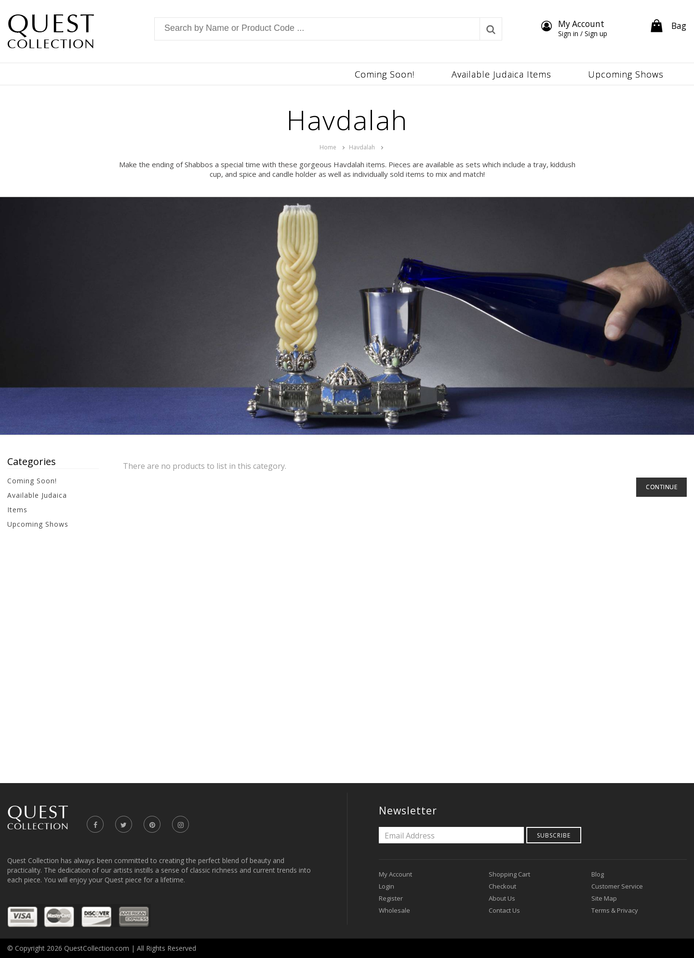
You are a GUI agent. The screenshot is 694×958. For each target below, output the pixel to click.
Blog (597, 874)
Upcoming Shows (37, 524)
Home (328, 147)
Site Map (604, 898)
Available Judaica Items (37, 502)
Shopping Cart (509, 874)
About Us (502, 898)
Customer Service (617, 886)
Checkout (502, 886)
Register (391, 898)
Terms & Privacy (614, 910)
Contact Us (504, 910)
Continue (661, 487)
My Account (395, 874)
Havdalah (362, 147)
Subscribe (554, 835)
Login (386, 886)
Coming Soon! (32, 480)
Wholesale (394, 910)
